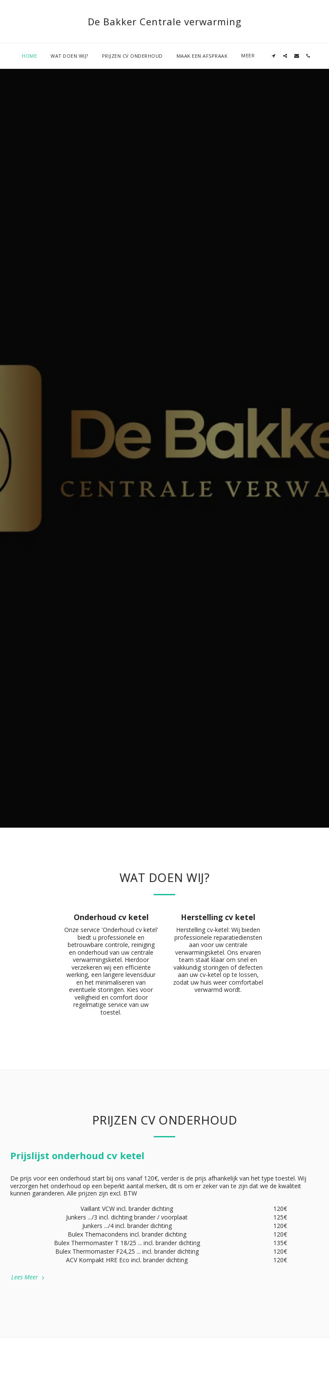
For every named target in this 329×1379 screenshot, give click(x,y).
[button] (241, 55)
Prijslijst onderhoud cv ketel (77, 1155)
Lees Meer (28, 1277)
